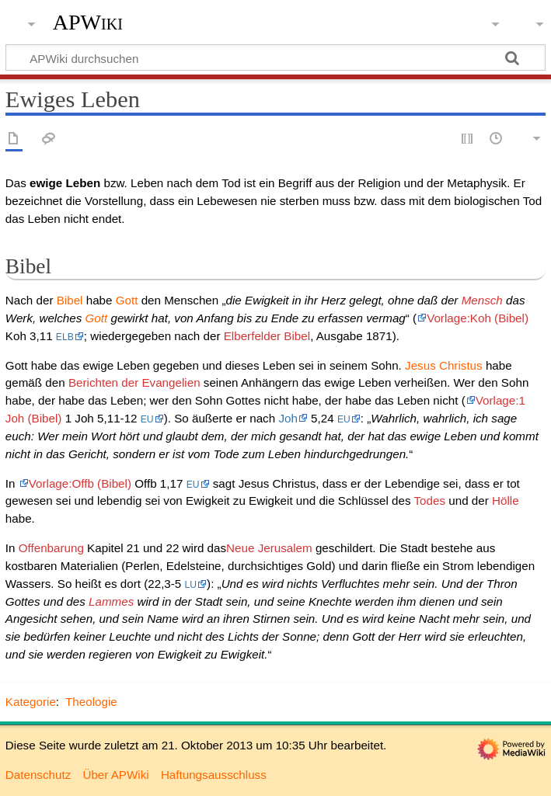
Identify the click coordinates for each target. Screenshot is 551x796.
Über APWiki (115, 774)
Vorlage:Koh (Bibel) (477, 318)
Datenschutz (38, 774)
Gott (127, 300)
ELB (65, 337)
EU (147, 419)
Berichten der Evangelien (134, 382)
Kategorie (30, 701)
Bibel (70, 300)
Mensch (482, 300)
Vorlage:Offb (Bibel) (80, 483)
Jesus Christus (444, 365)
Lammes (111, 601)
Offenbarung (51, 547)
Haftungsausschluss (214, 774)
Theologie (91, 701)
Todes (430, 500)
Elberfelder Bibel (267, 335)
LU (191, 584)
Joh (288, 418)
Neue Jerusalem (269, 547)
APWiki (88, 22)
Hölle (505, 500)
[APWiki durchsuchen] (275, 57)
